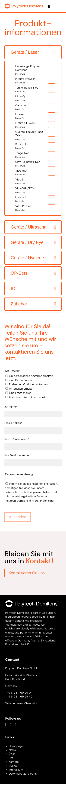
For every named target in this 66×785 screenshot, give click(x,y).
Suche (13, 766)
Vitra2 (32, 181)
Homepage (16, 746)
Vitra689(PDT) (32, 190)
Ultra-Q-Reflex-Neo (32, 164)
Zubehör (19, 303)
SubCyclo (32, 146)
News (12, 750)
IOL (14, 288)
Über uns (12, 756)
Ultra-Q (32, 98)
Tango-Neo (32, 155)
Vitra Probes (32, 208)
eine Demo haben (20, 380)
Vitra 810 (32, 172)
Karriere (14, 762)
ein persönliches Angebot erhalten (31, 376)
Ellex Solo (32, 199)
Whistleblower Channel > (21, 703)
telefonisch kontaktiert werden (28, 397)
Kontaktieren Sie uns (27, 572)
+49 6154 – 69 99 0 (18, 692)
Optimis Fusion (32, 125)
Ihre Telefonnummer (17, 455)
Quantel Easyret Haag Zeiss (32, 135)
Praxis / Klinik (13, 423)
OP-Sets (19, 273)
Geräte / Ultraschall (29, 226)
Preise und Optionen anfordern (29, 384)
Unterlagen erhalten (21, 388)
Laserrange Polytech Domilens (32, 70)
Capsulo (32, 107)
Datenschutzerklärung (23, 773)
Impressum (16, 770)
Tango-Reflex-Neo (32, 89)
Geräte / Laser (25, 52)
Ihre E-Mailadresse (16, 439)
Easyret (32, 116)
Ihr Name (10, 406)
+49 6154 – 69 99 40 (18, 696)
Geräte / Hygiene (27, 257)
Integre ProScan (32, 80)
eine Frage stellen (20, 393)
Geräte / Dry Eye (27, 242)
